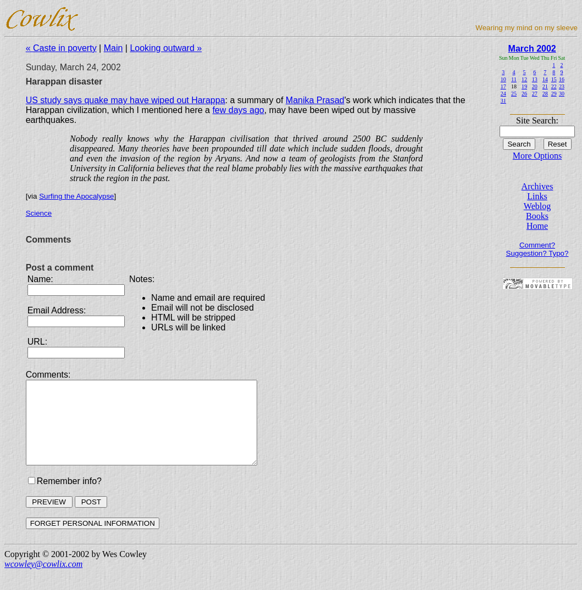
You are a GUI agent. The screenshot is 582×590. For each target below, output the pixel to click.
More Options (537, 155)
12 (524, 79)
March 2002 (532, 48)
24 (503, 94)
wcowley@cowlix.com (43, 580)
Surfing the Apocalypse (76, 196)
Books (537, 216)
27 (534, 94)
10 (503, 79)
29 (554, 94)
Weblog (537, 206)
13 (534, 79)
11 (514, 79)
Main (113, 48)
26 (524, 94)
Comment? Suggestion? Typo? (537, 249)
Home (537, 226)
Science (39, 213)
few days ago (238, 110)
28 (545, 94)
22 (554, 86)
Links (537, 196)
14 (545, 79)
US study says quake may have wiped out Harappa (125, 100)
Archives (537, 186)
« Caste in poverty (61, 48)
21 (545, 86)
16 (561, 79)
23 (561, 86)
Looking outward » (166, 48)
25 (514, 94)
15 (554, 79)
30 (561, 94)
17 (503, 86)
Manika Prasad (315, 100)
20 (534, 86)
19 (524, 86)
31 (503, 101)
